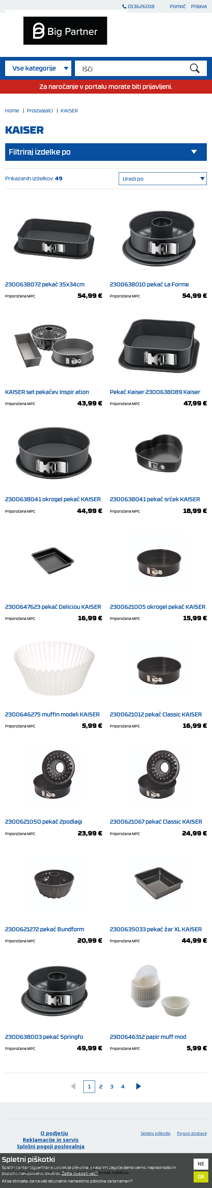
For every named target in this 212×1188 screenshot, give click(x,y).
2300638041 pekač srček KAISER (158, 496)
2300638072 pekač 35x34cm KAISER (53, 285)
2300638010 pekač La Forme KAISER (158, 285)
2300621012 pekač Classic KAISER (158, 711)
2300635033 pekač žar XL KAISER (158, 926)
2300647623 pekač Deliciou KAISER (53, 604)
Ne (201, 1164)
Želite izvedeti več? (80, 1173)
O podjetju (54, 1133)
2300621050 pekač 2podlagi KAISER (53, 823)
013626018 (141, 6)
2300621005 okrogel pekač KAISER (158, 604)
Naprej (134, 1086)
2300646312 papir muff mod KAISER (158, 1037)
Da (201, 1177)
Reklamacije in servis (51, 1140)
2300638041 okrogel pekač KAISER (53, 496)
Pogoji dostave (192, 1133)
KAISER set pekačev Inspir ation (53, 389)
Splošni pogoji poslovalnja (51, 1146)
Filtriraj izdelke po (40, 151)
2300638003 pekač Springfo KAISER (53, 1037)
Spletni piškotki (155, 1133)
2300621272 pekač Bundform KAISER (53, 930)
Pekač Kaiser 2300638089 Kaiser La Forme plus (158, 392)
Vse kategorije (34, 68)
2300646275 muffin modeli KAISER (53, 711)
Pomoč (178, 6)
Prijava (199, 6)
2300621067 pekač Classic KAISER (158, 819)
